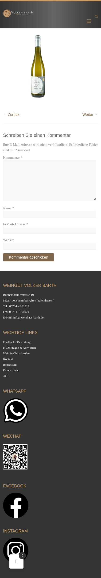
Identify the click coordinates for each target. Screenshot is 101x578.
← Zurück (11, 115)
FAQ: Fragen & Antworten (19, 347)
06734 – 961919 (19, 306)
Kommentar (13, 157)
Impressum (10, 364)
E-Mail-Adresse (15, 224)
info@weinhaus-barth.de (28, 317)
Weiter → (90, 115)
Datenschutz (10, 370)
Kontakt (8, 359)
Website (8, 240)
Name (8, 208)
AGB (6, 376)
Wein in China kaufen (16, 353)
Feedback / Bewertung (17, 342)
